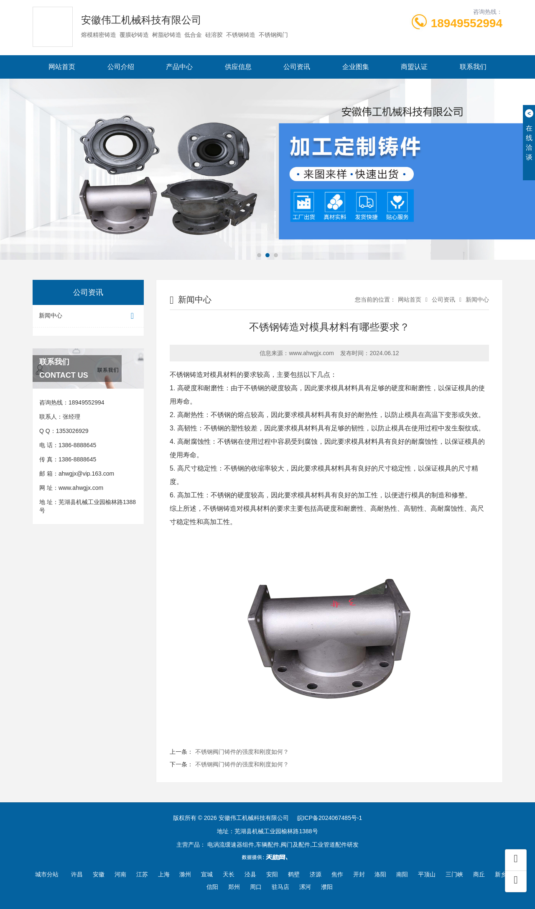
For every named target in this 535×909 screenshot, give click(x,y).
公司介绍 (120, 66)
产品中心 (179, 66)
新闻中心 (88, 316)
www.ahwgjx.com (81, 487)
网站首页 (61, 66)
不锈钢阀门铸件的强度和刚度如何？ (242, 751)
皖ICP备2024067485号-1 (329, 817)
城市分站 (47, 874)
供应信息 (238, 66)
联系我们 (473, 66)
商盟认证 (414, 66)
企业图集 (355, 66)
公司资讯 (296, 66)
